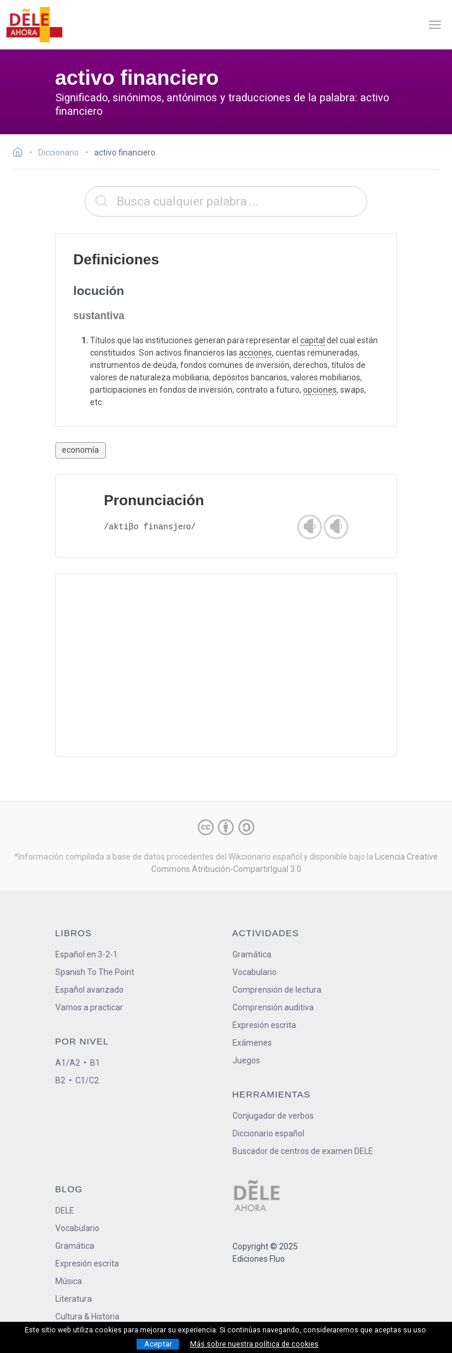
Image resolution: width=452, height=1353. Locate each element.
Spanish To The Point (94, 972)
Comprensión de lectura (276, 989)
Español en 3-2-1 (86, 954)
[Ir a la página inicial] (20, 154)
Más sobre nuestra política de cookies (254, 1344)
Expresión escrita (264, 1025)
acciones (255, 352)
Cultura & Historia (87, 1316)
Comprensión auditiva (273, 1007)
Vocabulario (254, 972)
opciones (320, 389)
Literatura (73, 1299)
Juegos (246, 1060)
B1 (95, 1062)
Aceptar (158, 1343)
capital (312, 340)
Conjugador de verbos (273, 1115)
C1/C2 (87, 1080)
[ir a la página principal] (34, 25)
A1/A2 (67, 1062)
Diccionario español (268, 1133)
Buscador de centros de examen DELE (302, 1151)
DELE (64, 1210)
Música (68, 1281)
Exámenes (252, 1042)
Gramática (251, 954)
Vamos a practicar (89, 1007)
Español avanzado (89, 989)
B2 (60, 1080)
